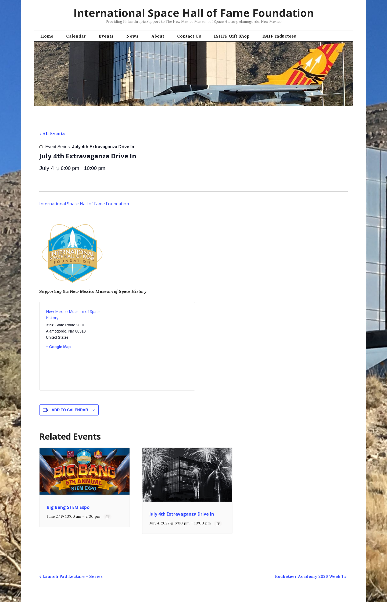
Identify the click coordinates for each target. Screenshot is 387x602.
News (132, 36)
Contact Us (189, 36)
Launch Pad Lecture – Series (71, 576)
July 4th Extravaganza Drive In (181, 514)
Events (106, 36)
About (157, 36)
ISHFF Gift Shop (231, 36)
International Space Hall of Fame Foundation (193, 12)
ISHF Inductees (279, 36)
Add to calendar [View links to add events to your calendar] (70, 410)
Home (46, 36)
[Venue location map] (153, 343)
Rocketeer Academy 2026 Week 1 (310, 576)
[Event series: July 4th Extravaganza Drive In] (218, 523)
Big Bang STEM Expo (68, 507)
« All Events (52, 133)
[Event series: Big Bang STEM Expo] (107, 516)
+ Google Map (58, 347)
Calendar (76, 36)
